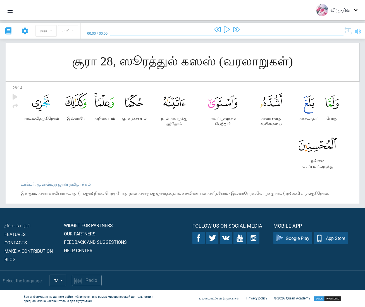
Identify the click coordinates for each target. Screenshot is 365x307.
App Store (330, 238)
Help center (78, 250)
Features (15, 234)
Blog (10, 259)
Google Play (292, 238)
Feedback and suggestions (95, 242)
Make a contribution (28, 251)
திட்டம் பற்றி (17, 225)
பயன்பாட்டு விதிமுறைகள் (219, 298)
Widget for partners (88, 225)
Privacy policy (256, 298)
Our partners (80, 234)
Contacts (15, 242)
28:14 (17, 87)
